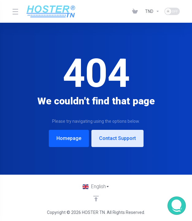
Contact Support (117, 138)
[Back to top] (96, 198)
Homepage (68, 138)
